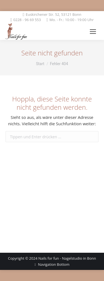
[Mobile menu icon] (92, 31)
